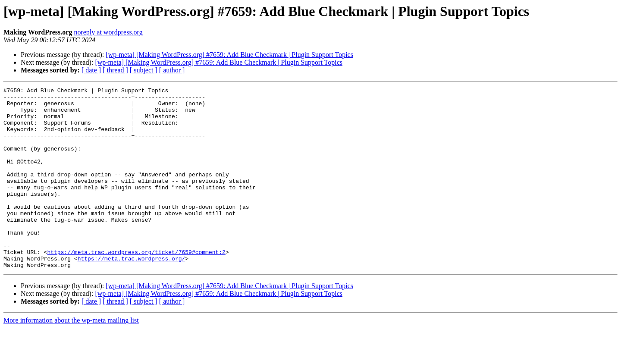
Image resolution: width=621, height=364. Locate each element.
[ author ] (172, 70)
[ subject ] (143, 70)
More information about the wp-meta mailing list (71, 356)
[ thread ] (115, 70)
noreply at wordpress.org (108, 32)
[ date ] (91, 70)
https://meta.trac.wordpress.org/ (131, 293)
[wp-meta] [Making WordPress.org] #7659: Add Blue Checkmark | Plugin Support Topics (229, 54)
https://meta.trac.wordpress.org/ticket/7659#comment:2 (136, 285)
